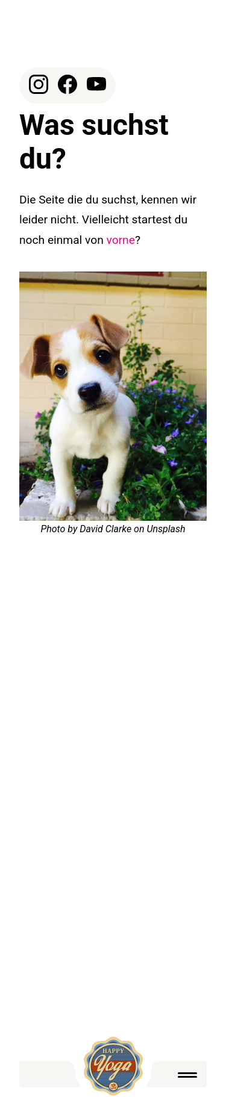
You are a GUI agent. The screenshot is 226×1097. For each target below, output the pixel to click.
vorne (121, 240)
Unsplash (165, 529)
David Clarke (105, 529)
